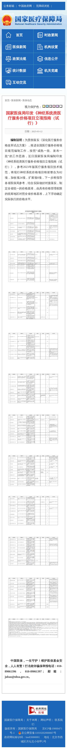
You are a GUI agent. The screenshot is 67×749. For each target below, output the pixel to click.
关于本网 (31, 720)
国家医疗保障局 (13, 720)
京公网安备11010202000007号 (37, 732)
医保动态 (27, 100)
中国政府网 (25, 5)
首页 (7, 100)
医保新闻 (16, 100)
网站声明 (46, 720)
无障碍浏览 (42, 5)
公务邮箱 (9, 5)
